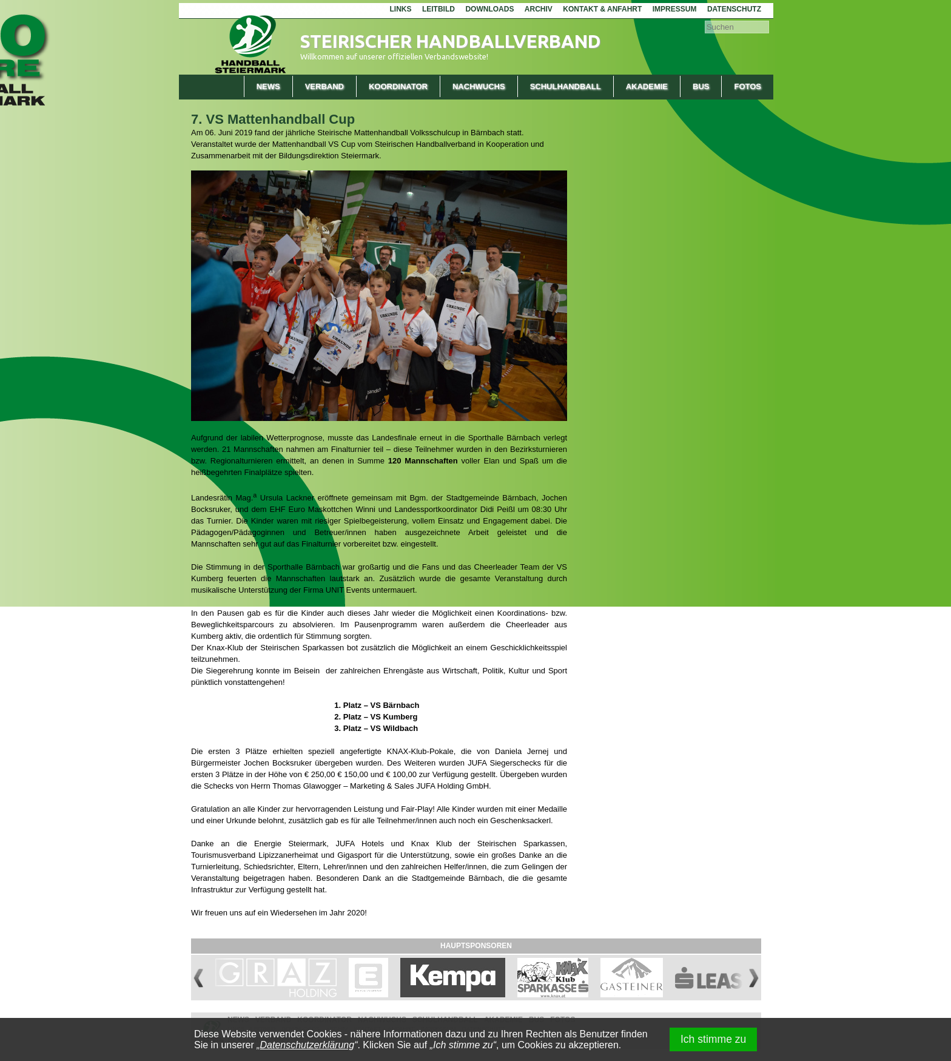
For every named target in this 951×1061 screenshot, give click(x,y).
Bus (701, 86)
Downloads (489, 9)
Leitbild (438, 9)
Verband (324, 86)
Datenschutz (734, 9)
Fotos (747, 86)
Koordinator (398, 86)
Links (400, 9)
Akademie (647, 86)
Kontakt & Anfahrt (602, 9)
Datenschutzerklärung (307, 1045)
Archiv (539, 9)
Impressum (675, 9)
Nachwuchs (478, 86)
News (268, 86)
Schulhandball (565, 86)
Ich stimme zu (713, 1039)
